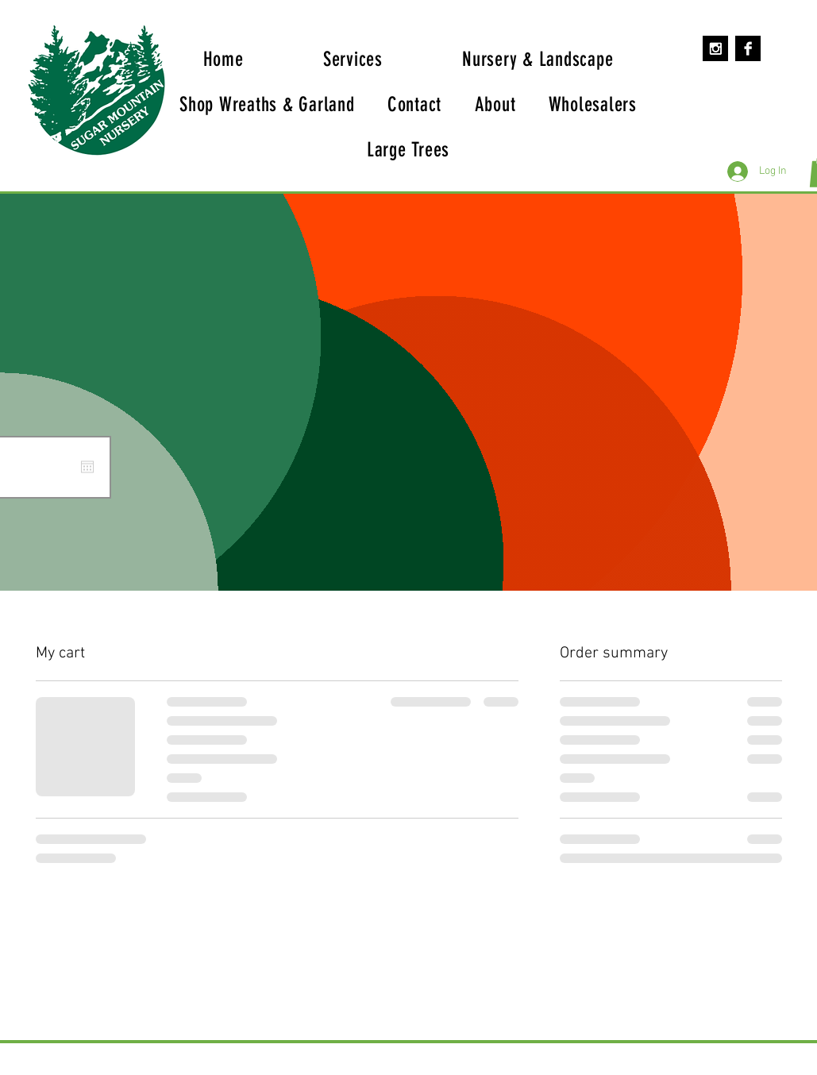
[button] (538, 59)
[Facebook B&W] (748, 48)
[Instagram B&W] (715, 48)
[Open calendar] (87, 466)
